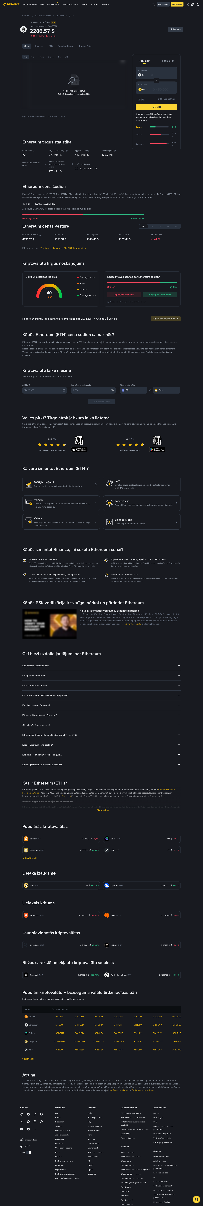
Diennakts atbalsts (161, 1156)
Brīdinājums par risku (64, 1161)
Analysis (39, 46)
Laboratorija (125, 1133)
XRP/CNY (157, 1049)
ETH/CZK (98, 1024)
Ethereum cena (127, 1165)
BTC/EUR (59, 1016)
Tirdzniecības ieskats (162, 1138)
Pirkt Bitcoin (126, 1187)
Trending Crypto (65, 46)
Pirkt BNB (125, 1191)
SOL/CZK (98, 1033)
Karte (90, 1135)
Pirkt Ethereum (127, 1204)
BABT (90, 1165)
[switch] (28, 1152)
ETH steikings (93, 1156)
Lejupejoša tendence (124, 294)
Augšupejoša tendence (160, 294)
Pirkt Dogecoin (127, 1200)
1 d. (26, 57)
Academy (92, 1139)
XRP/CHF (118, 1049)
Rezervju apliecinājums (163, 1142)
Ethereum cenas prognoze (132, 1178)
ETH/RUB (177, 1024)
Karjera (58, 1117)
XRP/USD (79, 1049)
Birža (90, 1113)
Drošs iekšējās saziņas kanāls (67, 1178)
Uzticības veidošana (63, 1148)
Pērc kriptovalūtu (30, 4)
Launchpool (93, 1148)
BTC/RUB (176, 1016)
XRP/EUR (60, 1049)
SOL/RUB (177, 1033)
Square (95, 4)
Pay (89, 1122)
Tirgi (42, 4)
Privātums (59, 1143)
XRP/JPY (138, 1049)
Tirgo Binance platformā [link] (166, 318)
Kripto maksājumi (95, 1126)
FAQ (51, 46)
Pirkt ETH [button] (156, 107)
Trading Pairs (85, 46)
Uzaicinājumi (158, 1117)
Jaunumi (58, 1126)
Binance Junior (94, 1130)
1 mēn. (41, 57)
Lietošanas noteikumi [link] (118, 1090)
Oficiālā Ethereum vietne (75, 248)
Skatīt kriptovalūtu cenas (131, 1156)
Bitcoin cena (126, 1161)
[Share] (175, 29)
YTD (67, 57)
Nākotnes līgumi (70, 4)
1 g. (59, 57)
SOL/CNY (157, 1033)
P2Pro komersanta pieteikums (133, 1117)
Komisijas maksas (160, 1173)
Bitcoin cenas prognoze (131, 1174)
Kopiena (58, 1156)
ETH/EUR (59, 1024)
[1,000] (91, 390)
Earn (85, 4)
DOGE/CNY (157, 1041)
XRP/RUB (177, 1049)
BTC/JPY (138, 1016)
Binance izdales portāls (163, 1190)
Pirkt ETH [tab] (144, 60)
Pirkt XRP (124, 1195)
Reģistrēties (177, 4)
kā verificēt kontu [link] (133, 623)
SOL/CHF (118, 1033)
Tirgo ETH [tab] (168, 60)
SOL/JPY (138, 1033)
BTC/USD (79, 1016)
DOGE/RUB (177, 1041)
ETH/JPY (138, 1024)
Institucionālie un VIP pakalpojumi (135, 1129)
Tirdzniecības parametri (163, 1186)
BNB (155, 1122)
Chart (27, 46)
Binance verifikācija (161, 1181)
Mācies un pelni (127, 1152)
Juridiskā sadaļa (62, 1135)
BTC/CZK (98, 1016)
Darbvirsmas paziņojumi (65, 1174)
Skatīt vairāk (103, 810)
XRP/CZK (99, 1049)
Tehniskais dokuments (51, 248)
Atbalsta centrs (159, 1161)
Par (56, 1113)
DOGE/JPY (138, 1041)
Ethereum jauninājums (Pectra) (133, 1182)
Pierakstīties (163, 4)
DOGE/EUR (59, 1041)
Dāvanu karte (93, 1143)
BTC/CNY (157, 1016)
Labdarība (92, 1174)
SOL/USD (79, 1033)
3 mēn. (51, 57)
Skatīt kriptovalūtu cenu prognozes (135, 1169)
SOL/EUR (59, 1033)
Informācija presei (62, 1130)
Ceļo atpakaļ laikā (101, 401)
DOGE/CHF (118, 1041)
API (154, 1177)
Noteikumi (59, 1139)
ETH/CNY (157, 1024)
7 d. (33, 57)
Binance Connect (128, 1138)
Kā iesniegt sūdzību (161, 1202)
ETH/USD (79, 1024)
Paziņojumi (59, 1122)
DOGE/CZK (99, 1041)
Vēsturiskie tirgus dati (162, 1133)
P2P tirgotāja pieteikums (131, 1113)
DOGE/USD (79, 1041)
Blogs (57, 1152)
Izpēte (90, 1169)
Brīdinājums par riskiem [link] (143, 1090)
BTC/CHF (118, 1016)
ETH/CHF (118, 1024)
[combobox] (144, 89)
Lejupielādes (60, 1169)
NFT (89, 1161)
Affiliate (156, 1113)
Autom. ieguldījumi (95, 1152)
